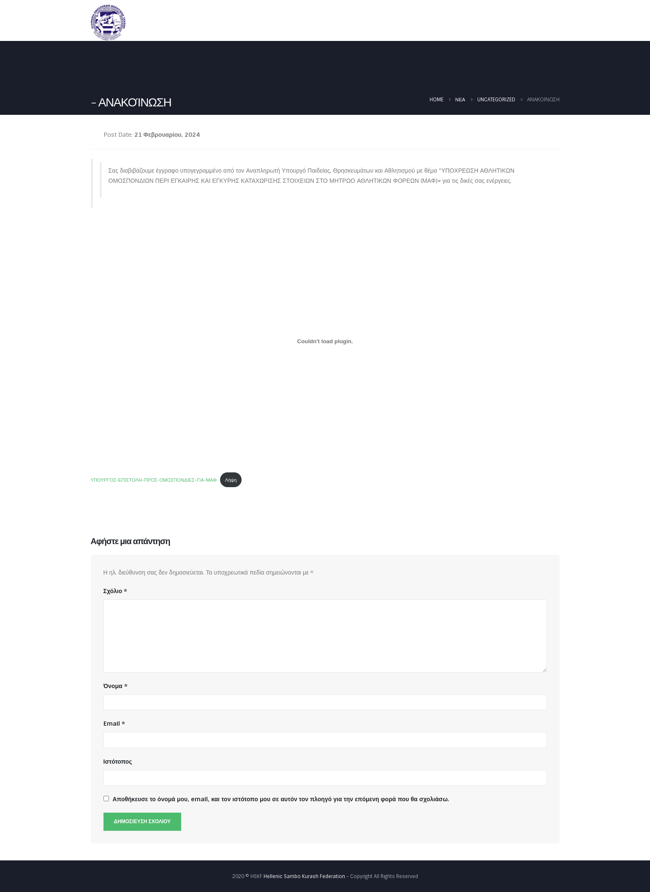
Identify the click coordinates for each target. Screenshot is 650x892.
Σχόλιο (115, 591)
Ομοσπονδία (351, 22)
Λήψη (231, 480)
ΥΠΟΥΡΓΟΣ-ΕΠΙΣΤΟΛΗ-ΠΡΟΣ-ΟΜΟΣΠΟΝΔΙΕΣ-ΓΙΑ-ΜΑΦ (154, 480)
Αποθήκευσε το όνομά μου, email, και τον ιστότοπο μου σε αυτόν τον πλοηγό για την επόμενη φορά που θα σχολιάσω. (281, 799)
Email (114, 723)
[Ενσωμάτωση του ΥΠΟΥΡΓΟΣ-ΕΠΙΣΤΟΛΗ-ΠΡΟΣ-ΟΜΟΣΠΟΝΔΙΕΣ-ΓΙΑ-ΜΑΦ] (325, 341)
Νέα (397, 22)
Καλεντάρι (433, 22)
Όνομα (115, 686)
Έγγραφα (478, 22)
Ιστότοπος (117, 761)
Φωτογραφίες (532, 22)
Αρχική (306, 22)
